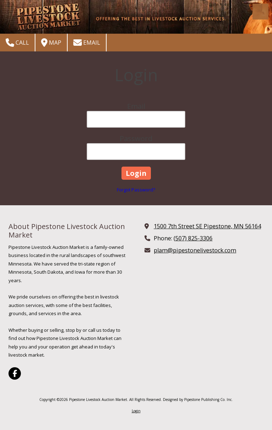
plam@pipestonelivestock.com (195, 250)
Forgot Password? (136, 189)
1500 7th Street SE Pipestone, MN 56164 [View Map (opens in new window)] (207, 226)
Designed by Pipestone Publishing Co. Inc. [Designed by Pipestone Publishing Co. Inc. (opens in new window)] (198, 399)
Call (17, 42)
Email (86, 42)
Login (136, 410)
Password (136, 138)
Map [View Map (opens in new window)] (51, 42)
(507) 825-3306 (193, 238)
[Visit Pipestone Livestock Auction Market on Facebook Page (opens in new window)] (14, 373)
